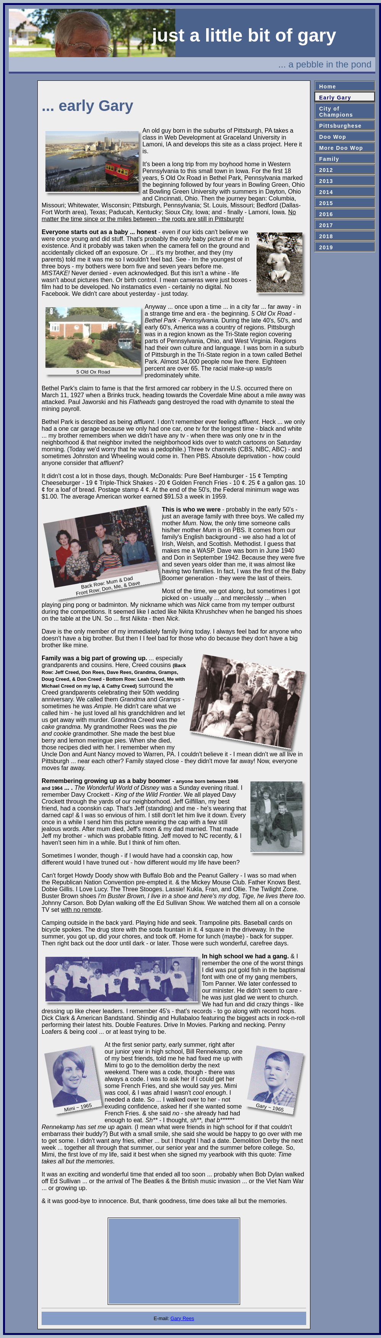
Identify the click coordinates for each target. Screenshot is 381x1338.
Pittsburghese (340, 126)
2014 (326, 192)
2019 (326, 247)
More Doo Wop (341, 148)
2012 (326, 170)
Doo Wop (332, 137)
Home (327, 86)
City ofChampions (336, 112)
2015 (326, 203)
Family (329, 159)
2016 (326, 214)
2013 (326, 181)
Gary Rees (182, 1318)
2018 (326, 236)
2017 (326, 225)
